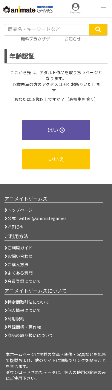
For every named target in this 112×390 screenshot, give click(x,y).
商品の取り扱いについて (28, 335)
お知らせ (14, 227)
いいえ (56, 159)
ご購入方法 (16, 264)
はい (56, 130)
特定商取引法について (26, 302)
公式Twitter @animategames (37, 218)
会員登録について (22, 281)
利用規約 (14, 319)
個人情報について (22, 310)
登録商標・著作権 (22, 327)
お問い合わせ (18, 256)
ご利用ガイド (18, 248)
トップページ (18, 210)
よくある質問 (18, 273)
